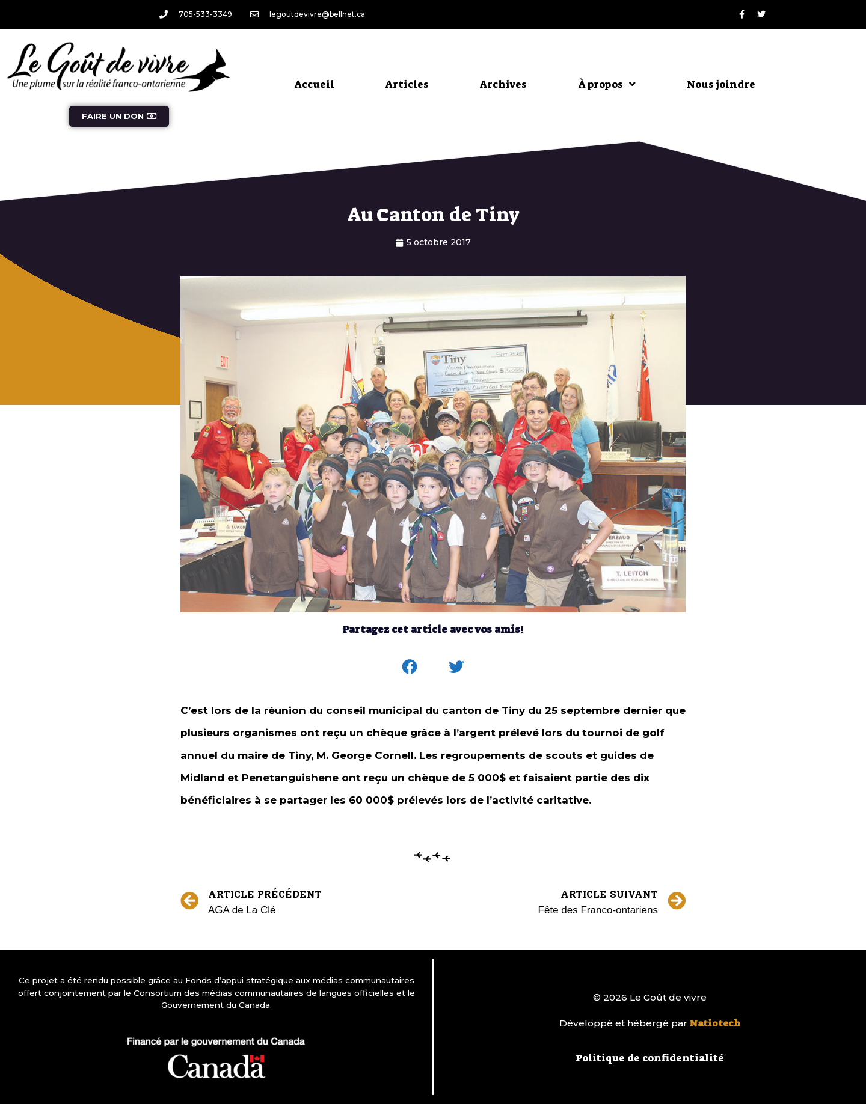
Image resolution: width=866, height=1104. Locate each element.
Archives (503, 84)
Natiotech (715, 1023)
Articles (407, 84)
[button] (410, 667)
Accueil (314, 84)
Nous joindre (721, 84)
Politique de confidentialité (650, 1057)
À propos (607, 84)
